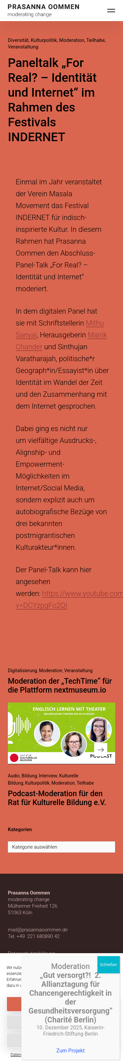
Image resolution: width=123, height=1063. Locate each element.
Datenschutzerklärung (53, 985)
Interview (48, 775)
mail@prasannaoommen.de (38, 930)
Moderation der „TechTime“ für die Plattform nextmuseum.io (60, 686)
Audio (14, 775)
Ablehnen (61, 1022)
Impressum (103, 1054)
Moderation (71, 40)
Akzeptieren (61, 1004)
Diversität (18, 40)
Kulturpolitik (44, 40)
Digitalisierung (22, 670)
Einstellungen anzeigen (61, 1041)
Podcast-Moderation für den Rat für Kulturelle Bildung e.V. (57, 798)
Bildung (29, 775)
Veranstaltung (23, 47)
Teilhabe (95, 40)
